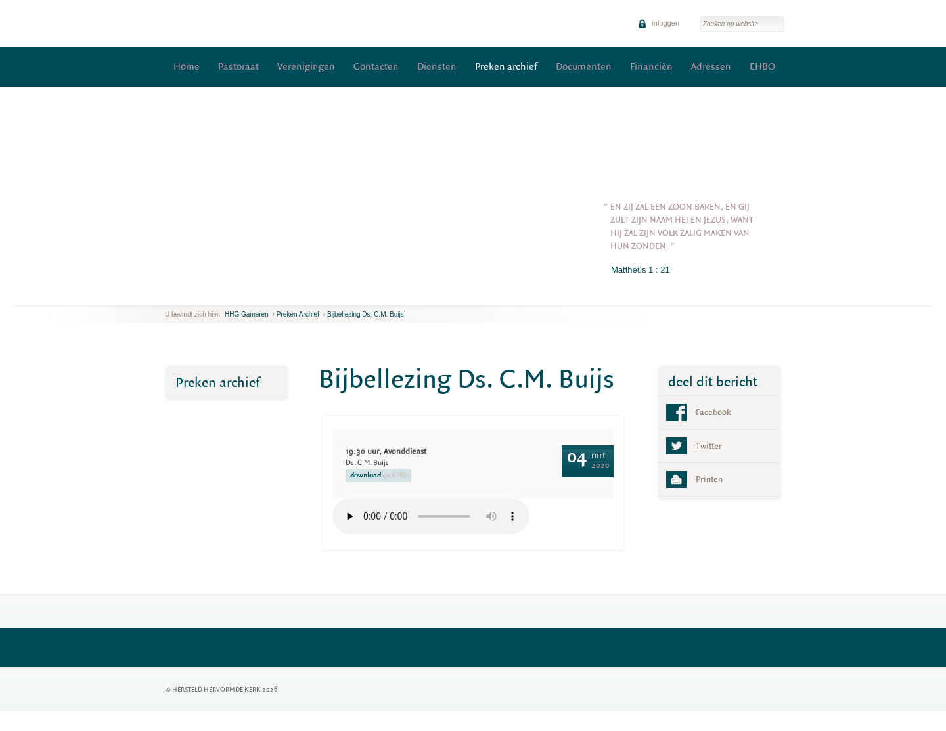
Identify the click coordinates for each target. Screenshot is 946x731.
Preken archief (506, 66)
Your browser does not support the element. (430, 516)
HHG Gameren (247, 314)
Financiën (651, 66)
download (378, 475)
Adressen (711, 66)
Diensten (437, 66)
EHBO (762, 66)
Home (186, 66)
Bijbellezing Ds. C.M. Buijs (365, 314)
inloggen (658, 23)
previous (168, 295)
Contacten (376, 66)
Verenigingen (306, 66)
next (184, 295)
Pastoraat (238, 66)
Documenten (584, 66)
